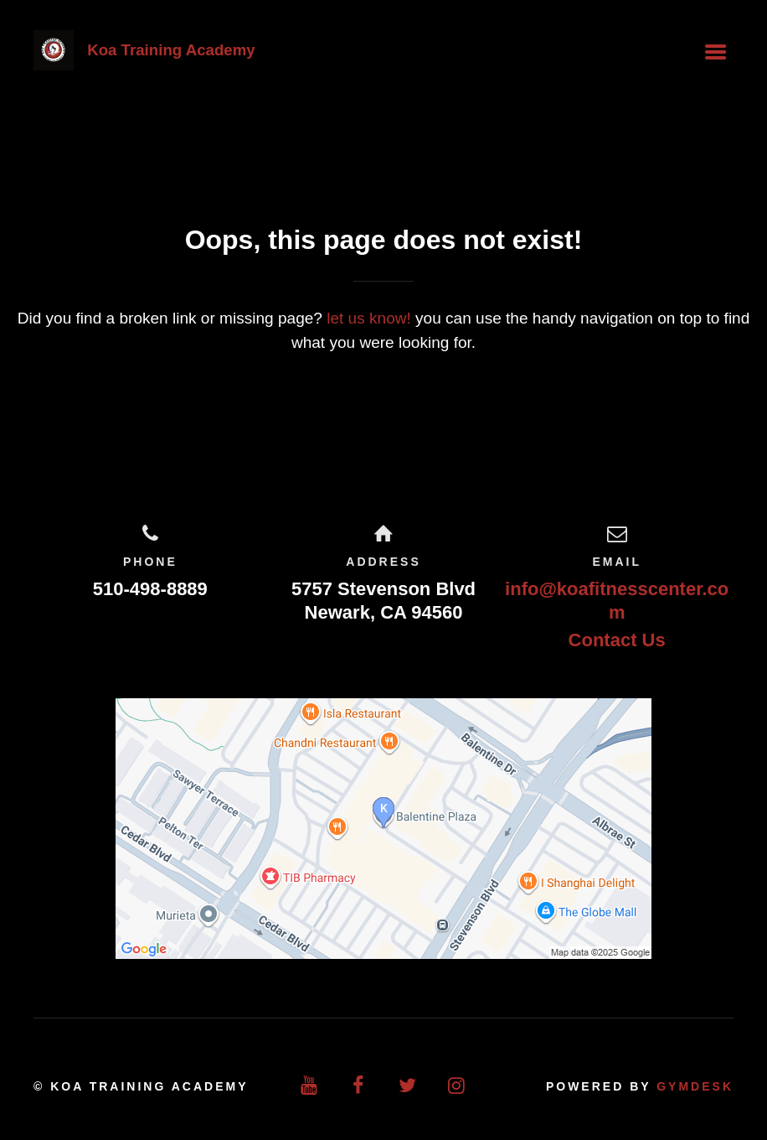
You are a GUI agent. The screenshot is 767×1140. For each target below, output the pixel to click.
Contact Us (617, 640)
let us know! (369, 318)
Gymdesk (695, 1086)
